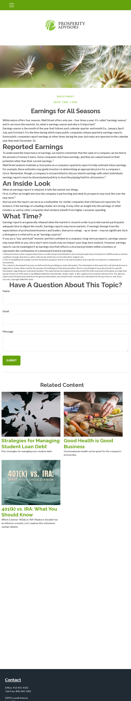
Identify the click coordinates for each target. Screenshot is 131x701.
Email (6, 311)
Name (6, 291)
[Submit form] (11, 360)
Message (8, 331)
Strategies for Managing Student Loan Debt (31, 443)
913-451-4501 (20, 687)
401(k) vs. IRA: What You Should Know (29, 512)
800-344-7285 (23, 691)
